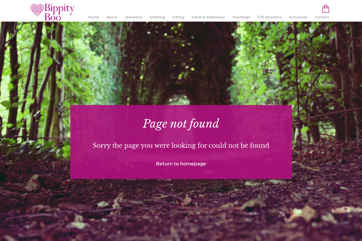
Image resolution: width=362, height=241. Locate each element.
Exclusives (298, 17)
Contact (322, 17)
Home (93, 17)
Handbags (241, 17)
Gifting (178, 17)
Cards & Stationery (208, 17)
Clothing (157, 17)
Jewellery (133, 17)
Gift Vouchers (269, 17)
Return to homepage (181, 164)
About (112, 17)
